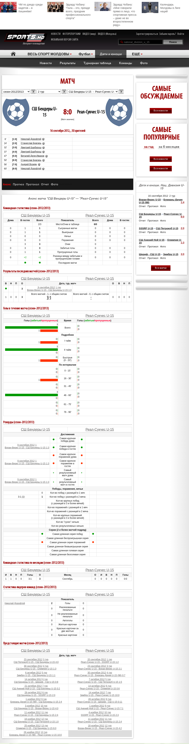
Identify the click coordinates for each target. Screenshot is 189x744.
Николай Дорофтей (31, 139)
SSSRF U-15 (146, 228)
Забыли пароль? (167, 34)
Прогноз (18, 184)
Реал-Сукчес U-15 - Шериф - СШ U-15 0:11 (99, 702)
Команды (125, 63)
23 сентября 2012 (33, 659)
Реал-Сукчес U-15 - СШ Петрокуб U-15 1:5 (99, 682)
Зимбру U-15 (170, 254)
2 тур (172, 195)
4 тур (45, 666)
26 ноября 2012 (32, 732)
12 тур (44, 719)
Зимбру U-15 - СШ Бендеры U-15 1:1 (36, 675)
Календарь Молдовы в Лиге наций (161, 7)
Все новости (161, 110)
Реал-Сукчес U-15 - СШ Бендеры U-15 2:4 (36, 715)
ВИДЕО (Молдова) (107, 34)
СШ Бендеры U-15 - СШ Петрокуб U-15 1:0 (36, 721)
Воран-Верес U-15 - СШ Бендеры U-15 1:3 (49, 290)
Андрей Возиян (29, 164)
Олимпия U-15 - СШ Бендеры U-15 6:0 (36, 728)
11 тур (44, 712)
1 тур (58, 287)
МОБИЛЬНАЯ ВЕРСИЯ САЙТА (64, 39)
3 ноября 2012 (32, 705)
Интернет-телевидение (25, 39)
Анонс (7, 184)
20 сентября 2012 (97, 659)
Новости (46, 63)
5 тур (44, 672)
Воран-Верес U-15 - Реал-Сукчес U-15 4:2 (100, 728)
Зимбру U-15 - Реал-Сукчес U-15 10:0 (99, 695)
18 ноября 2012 (32, 719)
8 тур (45, 692)
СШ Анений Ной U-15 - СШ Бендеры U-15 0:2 (36, 688)
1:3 (182, 242)
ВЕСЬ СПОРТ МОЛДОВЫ (48, 53)
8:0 (182, 216)
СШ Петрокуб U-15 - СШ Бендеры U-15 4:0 (36, 662)
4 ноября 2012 (96, 712)
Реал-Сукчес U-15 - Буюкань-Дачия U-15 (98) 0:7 (99, 675)
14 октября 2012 (33, 679)
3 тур (45, 659)
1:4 (182, 202)
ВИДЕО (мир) (89, 34)
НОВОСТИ (55, 34)
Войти (180, 34)
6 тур (45, 679)
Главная (13, 54)
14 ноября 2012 (97, 692)
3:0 (182, 254)
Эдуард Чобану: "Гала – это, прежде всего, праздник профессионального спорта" (69, 11)
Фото (144, 63)
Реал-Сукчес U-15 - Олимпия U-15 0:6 (100, 688)
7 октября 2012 (97, 679)
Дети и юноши (111, 53)
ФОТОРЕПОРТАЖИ (72, 34)
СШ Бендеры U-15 (35, 215)
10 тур (44, 705)
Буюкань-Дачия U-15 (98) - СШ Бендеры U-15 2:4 (36, 702)
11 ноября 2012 (32, 712)
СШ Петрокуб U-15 (167, 228)
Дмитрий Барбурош (31, 147)
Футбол (84, 53)
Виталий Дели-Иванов (32, 156)
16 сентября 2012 (158, 195)
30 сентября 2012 (33, 666)
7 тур (45, 686)
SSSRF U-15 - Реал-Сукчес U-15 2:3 (100, 715)
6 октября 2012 (33, 672)
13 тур (44, 725)
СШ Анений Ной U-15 (151, 239)
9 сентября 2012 (46, 287)
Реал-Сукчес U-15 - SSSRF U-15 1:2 (100, 662)
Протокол (32, 184)
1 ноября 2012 (33, 699)
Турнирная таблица (97, 63)
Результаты (68, 63)
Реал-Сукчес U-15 (91, 112)
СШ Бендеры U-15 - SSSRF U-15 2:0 (36, 695)
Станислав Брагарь (31, 143)
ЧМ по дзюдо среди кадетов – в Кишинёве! (21, 7)
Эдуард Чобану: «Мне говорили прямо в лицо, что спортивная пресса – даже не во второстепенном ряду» (115, 14)
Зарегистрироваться (147, 34)
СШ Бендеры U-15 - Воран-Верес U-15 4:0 (36, 708)
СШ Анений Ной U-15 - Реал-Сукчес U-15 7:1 (99, 708)
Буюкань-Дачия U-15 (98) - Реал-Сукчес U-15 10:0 (35, 735)
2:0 (182, 228)
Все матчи (161, 268)
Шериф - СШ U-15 (149, 254)
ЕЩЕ (136, 53)
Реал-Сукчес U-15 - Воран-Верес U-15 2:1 (100, 668)
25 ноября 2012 (32, 725)
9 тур (44, 699)
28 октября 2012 (33, 692)
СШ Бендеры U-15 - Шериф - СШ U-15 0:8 (36, 682)
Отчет (45, 184)
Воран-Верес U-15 (150, 199)
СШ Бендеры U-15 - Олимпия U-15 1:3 (36, 668)
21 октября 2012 (33, 686)
